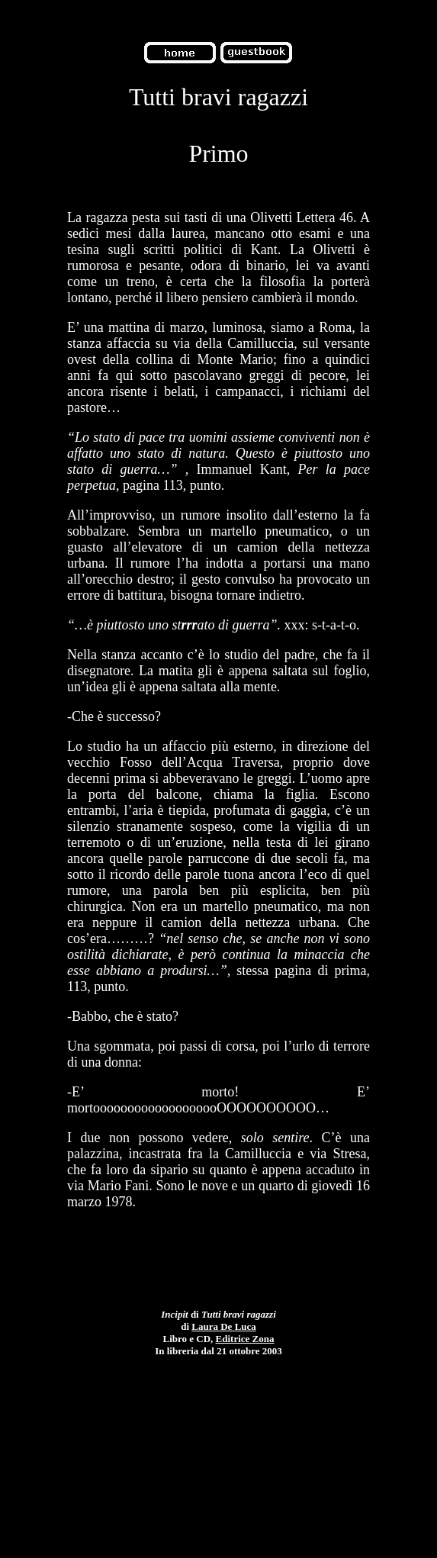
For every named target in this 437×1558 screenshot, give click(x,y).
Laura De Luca (223, 1326)
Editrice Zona (245, 1338)
